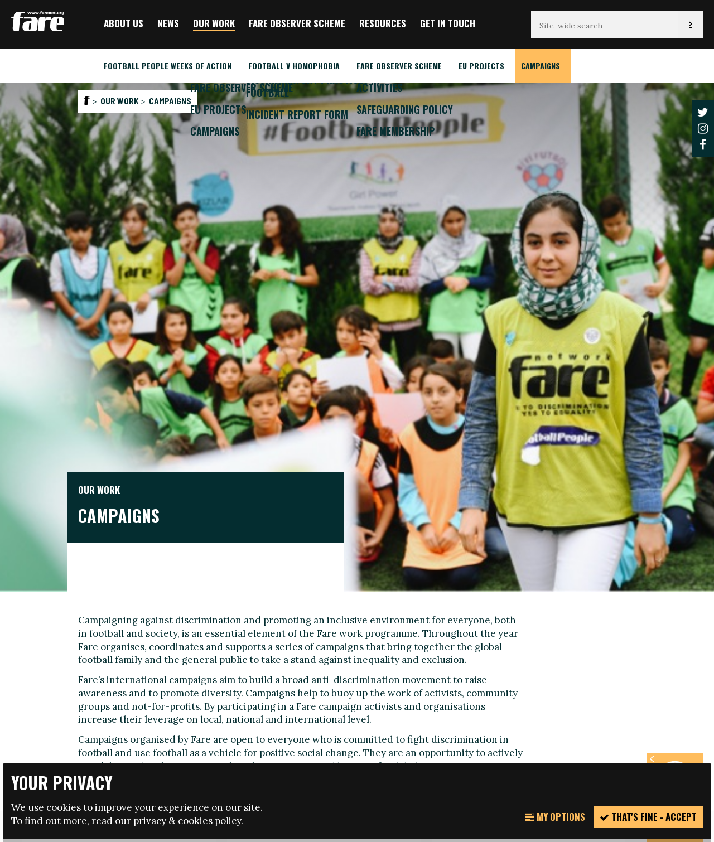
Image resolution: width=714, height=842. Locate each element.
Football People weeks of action (167, 65)
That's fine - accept (648, 817)
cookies (195, 821)
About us (123, 23)
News (168, 23)
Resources (382, 23)
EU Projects (481, 65)
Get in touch (447, 23)
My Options (555, 817)
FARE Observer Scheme (297, 23)
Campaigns (540, 65)
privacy (149, 821)
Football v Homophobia (294, 65)
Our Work (214, 23)
